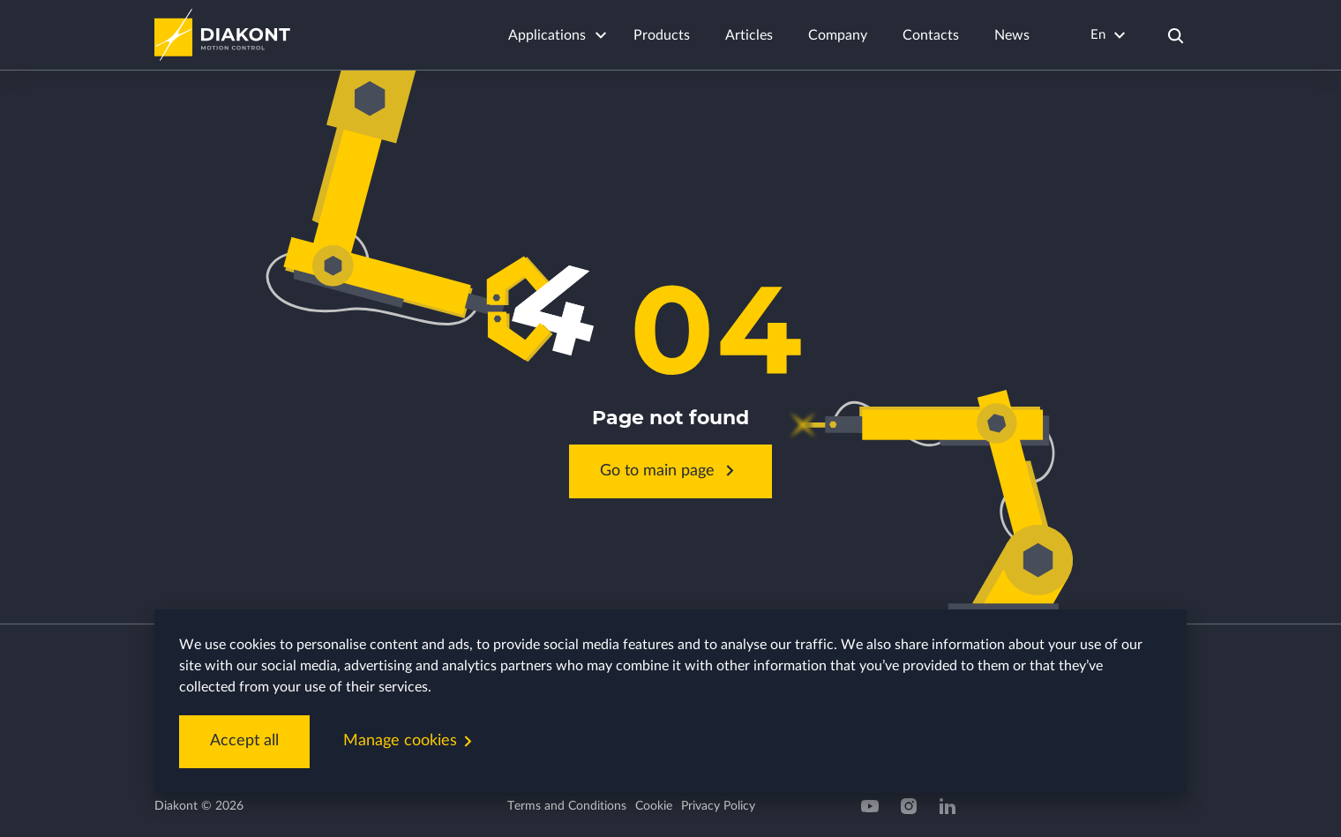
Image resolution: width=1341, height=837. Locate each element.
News (1012, 35)
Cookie (653, 806)
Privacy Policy (718, 806)
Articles (749, 35)
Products (661, 35)
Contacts (931, 35)
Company (837, 35)
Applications (547, 35)
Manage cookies (411, 741)
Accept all (244, 741)
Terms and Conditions (566, 806)
